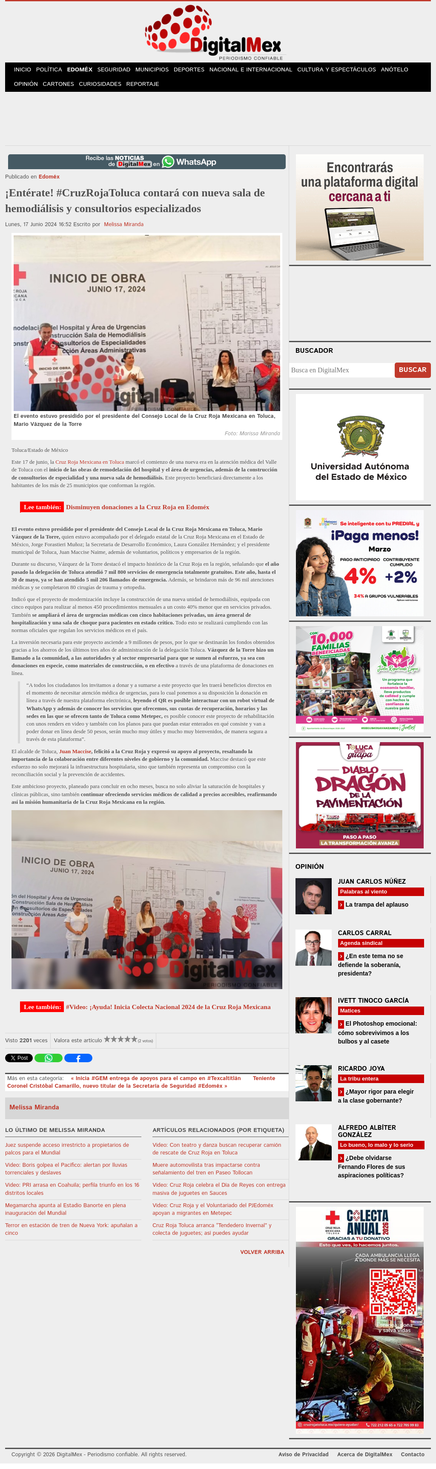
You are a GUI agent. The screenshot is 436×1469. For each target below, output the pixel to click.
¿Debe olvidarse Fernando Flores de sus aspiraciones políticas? (371, 1172)
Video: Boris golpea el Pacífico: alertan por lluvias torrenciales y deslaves (66, 1175)
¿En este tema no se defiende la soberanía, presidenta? (370, 970)
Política (52, 72)
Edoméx (85, 72)
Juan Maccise (75, 757)
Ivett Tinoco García (373, 1006)
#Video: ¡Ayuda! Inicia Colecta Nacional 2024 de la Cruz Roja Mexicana (168, 1012)
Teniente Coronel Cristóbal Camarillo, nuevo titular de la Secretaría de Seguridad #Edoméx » (141, 1088)
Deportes (199, 72)
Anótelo (404, 72)
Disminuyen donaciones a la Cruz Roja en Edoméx (137, 512)
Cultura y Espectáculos (346, 72)
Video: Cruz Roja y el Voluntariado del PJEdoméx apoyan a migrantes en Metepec (212, 1215)
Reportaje (148, 89)
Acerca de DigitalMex (364, 1460)
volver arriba (262, 1258)
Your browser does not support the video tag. (360, 308)
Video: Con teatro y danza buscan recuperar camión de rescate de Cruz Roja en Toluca (216, 1155)
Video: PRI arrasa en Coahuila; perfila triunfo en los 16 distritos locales (72, 1195)
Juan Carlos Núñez (372, 887)
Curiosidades (105, 89)
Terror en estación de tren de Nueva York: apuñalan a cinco (71, 1235)
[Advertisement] (218, 123)
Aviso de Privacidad (303, 1460)
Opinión (27, 89)
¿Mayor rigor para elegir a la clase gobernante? (376, 1101)
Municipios (161, 72)
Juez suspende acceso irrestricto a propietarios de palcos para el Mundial (67, 1155)
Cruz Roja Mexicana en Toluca (89, 468)
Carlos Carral (365, 938)
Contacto (413, 1460)
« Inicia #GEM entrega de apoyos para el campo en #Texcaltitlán (157, 1084)
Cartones (61, 89)
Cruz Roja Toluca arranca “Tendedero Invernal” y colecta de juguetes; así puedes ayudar (211, 1235)
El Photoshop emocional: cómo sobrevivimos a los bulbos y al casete (377, 1038)
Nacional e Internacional (262, 72)
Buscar (413, 375)
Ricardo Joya (361, 1074)
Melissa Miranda (123, 230)
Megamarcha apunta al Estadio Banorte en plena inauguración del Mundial (65, 1215)
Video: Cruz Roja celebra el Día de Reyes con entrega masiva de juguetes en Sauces (219, 1195)
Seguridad (121, 72)
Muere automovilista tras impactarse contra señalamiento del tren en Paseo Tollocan (206, 1175)
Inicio (24, 72)
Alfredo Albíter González (367, 1137)
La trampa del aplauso (376, 910)
